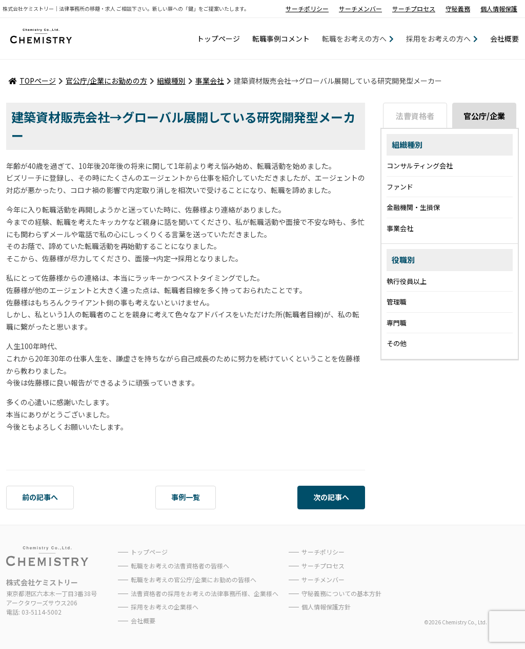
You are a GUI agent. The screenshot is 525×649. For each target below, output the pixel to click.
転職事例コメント (281, 38)
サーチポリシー (307, 8)
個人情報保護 (498, 8)
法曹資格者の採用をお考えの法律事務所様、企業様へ (204, 593)
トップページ (218, 38)
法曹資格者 (415, 115)
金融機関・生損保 (413, 207)
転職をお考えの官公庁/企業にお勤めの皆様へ (193, 579)
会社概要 (504, 38)
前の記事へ (40, 497)
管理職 (397, 302)
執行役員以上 (407, 281)
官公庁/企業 (484, 115)
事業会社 (400, 228)
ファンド (400, 187)
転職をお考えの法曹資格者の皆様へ (180, 565)
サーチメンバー (360, 8)
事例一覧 (185, 497)
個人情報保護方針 (326, 606)
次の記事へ (331, 497)
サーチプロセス (413, 8)
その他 (397, 343)
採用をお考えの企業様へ (164, 606)
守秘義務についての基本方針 (341, 593)
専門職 (397, 323)
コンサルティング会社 (420, 165)
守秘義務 (458, 8)
